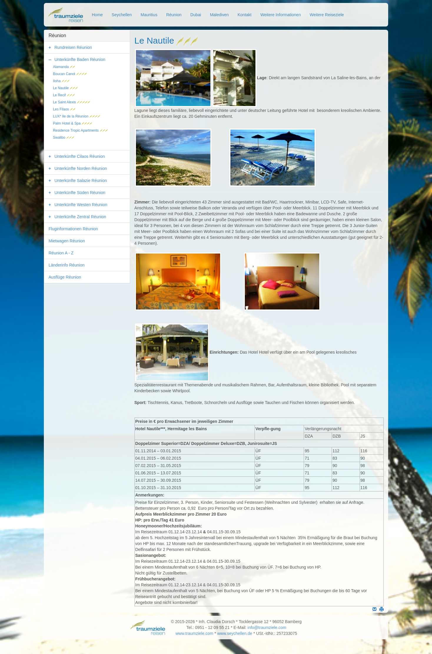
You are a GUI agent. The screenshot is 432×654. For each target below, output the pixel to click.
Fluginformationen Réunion (73, 228)
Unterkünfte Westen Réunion (80, 204)
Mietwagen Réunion (67, 241)
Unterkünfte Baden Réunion (79, 59)
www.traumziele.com (194, 633)
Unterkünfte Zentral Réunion (80, 216)
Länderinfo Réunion (66, 265)
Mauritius (149, 14)
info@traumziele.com (266, 627)
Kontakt (244, 14)
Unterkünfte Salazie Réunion (80, 180)
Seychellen (122, 14)
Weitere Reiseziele (327, 14)
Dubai (195, 14)
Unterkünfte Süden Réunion (79, 192)
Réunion (174, 14)
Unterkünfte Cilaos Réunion (79, 156)
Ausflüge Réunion (65, 277)
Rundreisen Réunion (73, 47)
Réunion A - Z (61, 253)
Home (97, 14)
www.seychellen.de (234, 633)
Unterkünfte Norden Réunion (80, 168)
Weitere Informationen (280, 14)
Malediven (219, 14)
